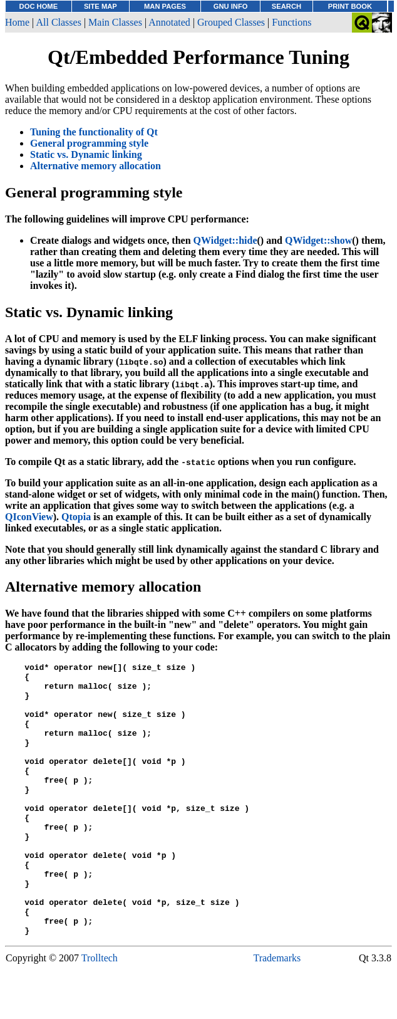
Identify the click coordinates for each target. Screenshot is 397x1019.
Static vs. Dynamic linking (86, 154)
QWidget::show (318, 240)
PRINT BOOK (350, 6)
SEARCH (286, 6)
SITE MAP (100, 6)
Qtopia (76, 516)
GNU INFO (231, 6)
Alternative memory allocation (95, 165)
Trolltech (99, 1012)
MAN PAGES (165, 6)
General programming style (89, 143)
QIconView (29, 516)
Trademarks (277, 1012)
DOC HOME (38, 6)
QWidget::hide (225, 240)
